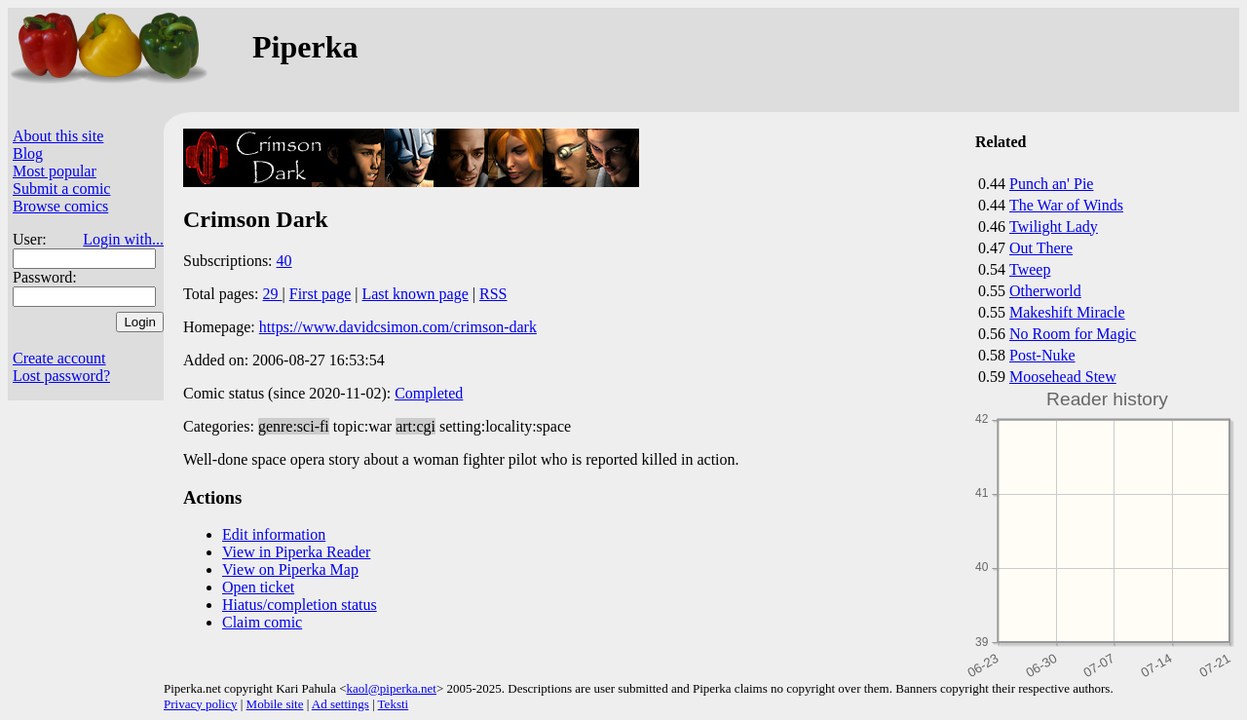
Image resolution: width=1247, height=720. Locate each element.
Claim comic (262, 622)
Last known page (414, 293)
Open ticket (258, 587)
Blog (28, 153)
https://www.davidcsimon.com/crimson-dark (398, 327)
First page (320, 293)
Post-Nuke (1042, 355)
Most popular (54, 171)
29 (273, 293)
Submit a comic (61, 188)
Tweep (1029, 269)
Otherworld (1045, 291)
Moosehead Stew (1062, 376)
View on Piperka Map (290, 569)
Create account (59, 358)
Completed (429, 393)
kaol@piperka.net (390, 688)
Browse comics (60, 206)
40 (284, 260)
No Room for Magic (1072, 333)
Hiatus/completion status (299, 604)
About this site (58, 136)
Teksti (393, 704)
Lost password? (61, 375)
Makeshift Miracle (1067, 312)
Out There (1041, 248)
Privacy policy (200, 704)
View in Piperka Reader (296, 552)
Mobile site (275, 704)
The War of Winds (1066, 205)
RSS (493, 293)
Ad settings (340, 704)
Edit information (273, 534)
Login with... (123, 239)
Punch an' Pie (1051, 183)
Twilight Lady (1053, 226)
